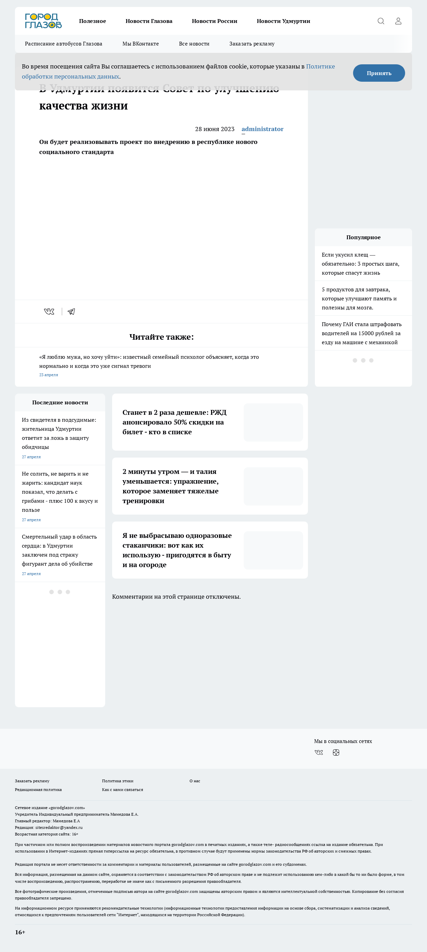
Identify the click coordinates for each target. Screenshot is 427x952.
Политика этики (117, 780)
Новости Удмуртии (283, 20)
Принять (379, 73)
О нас (195, 780)
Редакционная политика (38, 789)
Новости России (214, 20)
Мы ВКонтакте (141, 43)
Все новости (194, 43)
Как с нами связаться (122, 789)
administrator (263, 129)
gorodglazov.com (187, 844)
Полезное (92, 20)
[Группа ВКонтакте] (318, 752)
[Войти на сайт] (398, 21)
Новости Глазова (149, 20)
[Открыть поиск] (381, 21)
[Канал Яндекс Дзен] (336, 752)
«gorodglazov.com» (67, 807)
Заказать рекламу (252, 43)
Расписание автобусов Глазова (63, 43)
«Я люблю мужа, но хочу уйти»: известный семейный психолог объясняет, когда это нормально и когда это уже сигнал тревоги (161, 366)
